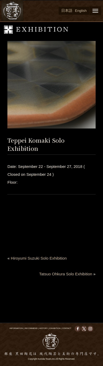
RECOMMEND (31, 328)
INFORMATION (16, 328)
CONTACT (66, 328)
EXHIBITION (54, 328)
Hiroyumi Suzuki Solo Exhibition (39, 258)
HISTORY (43, 328)
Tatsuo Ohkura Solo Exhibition (65, 274)
